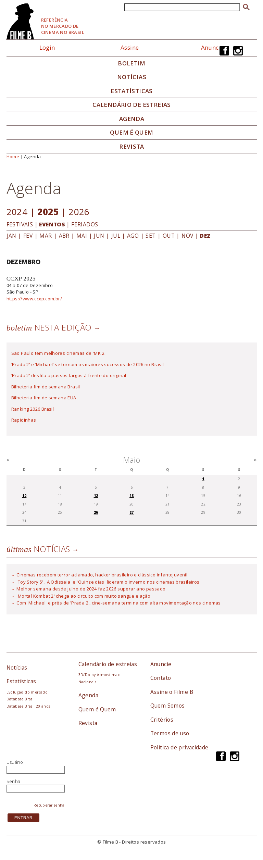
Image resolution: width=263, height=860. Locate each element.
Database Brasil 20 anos (28, 706)
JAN (11, 235)
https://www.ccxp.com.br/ (34, 299)
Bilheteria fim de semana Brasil (45, 387)
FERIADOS (84, 224)
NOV (187, 235)
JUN (99, 235)
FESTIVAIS (20, 224)
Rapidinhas (23, 420)
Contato (160, 678)
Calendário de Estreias (131, 104)
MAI (81, 235)
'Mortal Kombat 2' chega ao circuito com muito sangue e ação (83, 596)
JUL (115, 235)
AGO (133, 235)
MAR (45, 235)
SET (150, 235)
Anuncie (212, 47)
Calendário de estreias (107, 664)
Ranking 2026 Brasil (32, 409)
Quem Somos (167, 705)
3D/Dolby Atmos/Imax (99, 674)
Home (13, 156)
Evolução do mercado (27, 692)
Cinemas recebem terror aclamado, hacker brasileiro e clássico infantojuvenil (101, 575)
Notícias (131, 77)
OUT (169, 235)
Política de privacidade (179, 747)
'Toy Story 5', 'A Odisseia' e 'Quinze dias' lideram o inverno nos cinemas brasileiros (107, 582)
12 (96, 495)
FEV (28, 235)
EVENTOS (52, 224)
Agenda (131, 118)
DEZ (205, 235)
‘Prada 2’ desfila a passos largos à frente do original (68, 375)
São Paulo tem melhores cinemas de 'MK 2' (58, 353)
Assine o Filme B (171, 692)
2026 (79, 211)
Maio (131, 459)
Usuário (15, 762)
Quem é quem (131, 132)
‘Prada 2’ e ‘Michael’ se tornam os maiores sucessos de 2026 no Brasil (87, 364)
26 (96, 512)
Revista (131, 146)
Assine (130, 47)
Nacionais (87, 682)
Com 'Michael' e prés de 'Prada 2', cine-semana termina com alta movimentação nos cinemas (118, 603)
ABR (64, 235)
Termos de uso (169, 733)
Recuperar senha (49, 805)
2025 (48, 211)
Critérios (162, 719)
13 (131, 495)
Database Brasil (21, 699)
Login (47, 47)
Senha (14, 781)
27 (131, 512)
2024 (17, 211)
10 (24, 495)
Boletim (132, 63)
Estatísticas (132, 91)
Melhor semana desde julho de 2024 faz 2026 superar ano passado (90, 589)
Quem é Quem (97, 709)
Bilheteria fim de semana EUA (43, 398)
